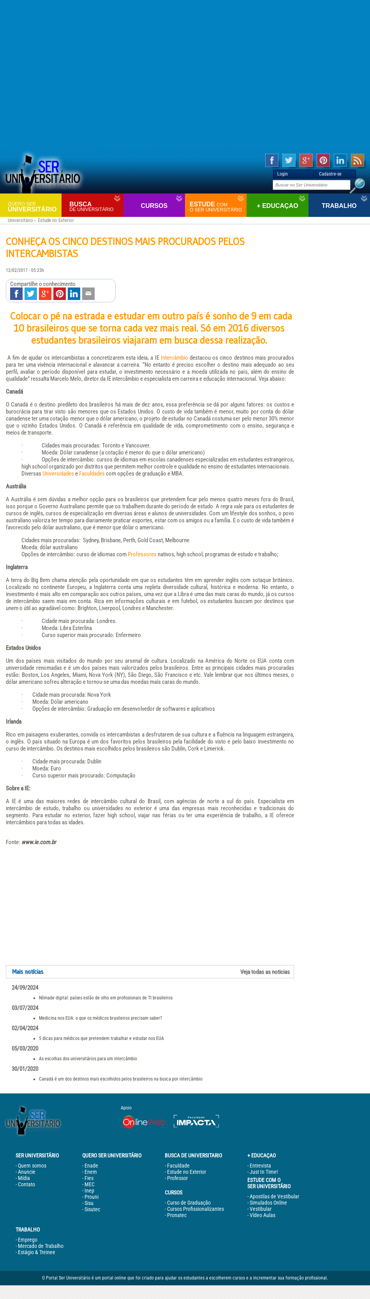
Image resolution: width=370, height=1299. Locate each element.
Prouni (92, 1197)
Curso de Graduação (189, 1203)
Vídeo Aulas (262, 1215)
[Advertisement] (185, 75)
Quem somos (32, 1165)
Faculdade (178, 1165)
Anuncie (26, 1172)
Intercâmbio (174, 357)
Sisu (89, 1203)
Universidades (58, 473)
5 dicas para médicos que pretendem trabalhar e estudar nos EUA (101, 1038)
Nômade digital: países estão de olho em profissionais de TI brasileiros (106, 998)
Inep (89, 1190)
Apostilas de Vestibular (274, 1196)
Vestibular (260, 1209)
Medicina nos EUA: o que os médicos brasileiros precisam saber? (100, 1018)
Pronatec (177, 1215)
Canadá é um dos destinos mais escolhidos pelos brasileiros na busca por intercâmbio (121, 1079)
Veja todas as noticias (265, 971)
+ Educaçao (277, 205)
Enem (91, 1172)
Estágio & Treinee (36, 1252)
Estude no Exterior (56, 220)
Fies (89, 1178)
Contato (26, 1184)
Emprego (27, 1240)
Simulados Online (268, 1203)
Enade (91, 1165)
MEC (90, 1184)
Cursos (154, 205)
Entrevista (260, 1165)
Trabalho (339, 205)
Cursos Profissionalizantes (195, 1209)
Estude (217, 207)
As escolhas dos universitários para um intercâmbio (88, 1058)
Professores (142, 554)
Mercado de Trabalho (40, 1246)
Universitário (34, 207)
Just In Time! (264, 1172)
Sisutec (92, 1209)
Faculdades (92, 473)
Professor (177, 1178)
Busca (95, 206)
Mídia (24, 1178)
